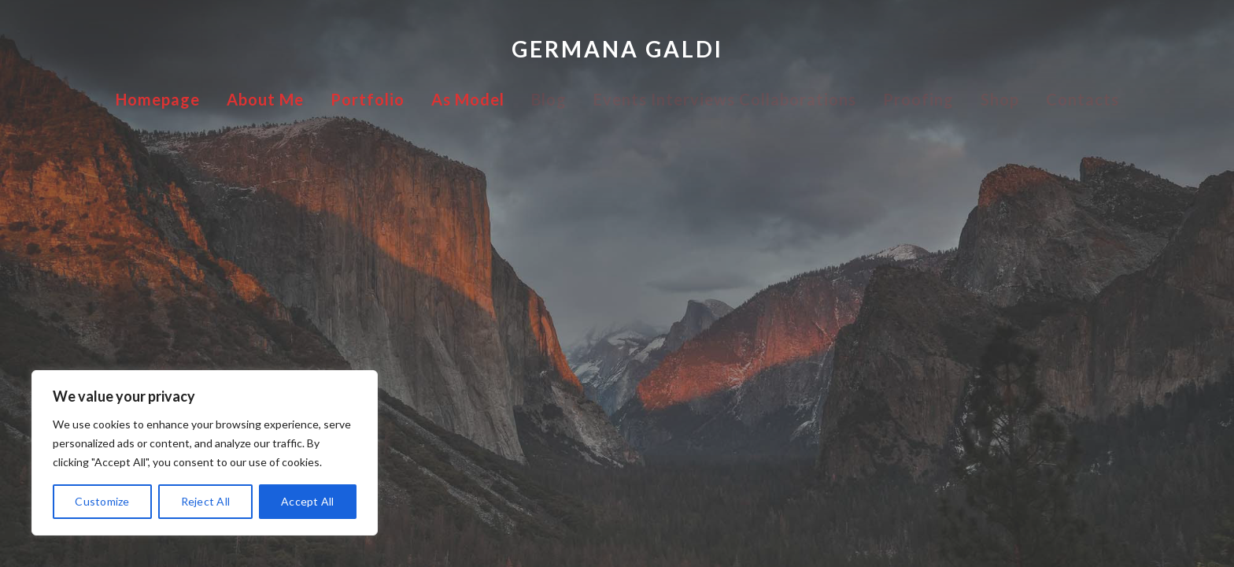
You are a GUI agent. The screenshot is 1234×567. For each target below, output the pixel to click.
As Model (467, 99)
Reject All (206, 501)
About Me (265, 99)
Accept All (307, 501)
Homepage (158, 99)
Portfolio (368, 99)
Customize (102, 501)
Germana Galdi (617, 48)
